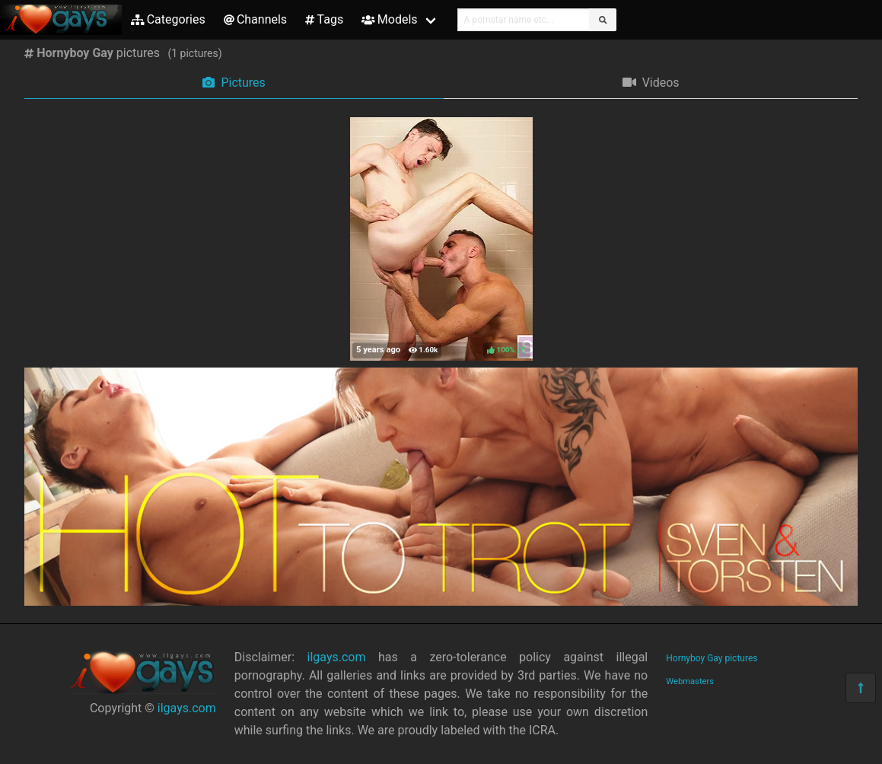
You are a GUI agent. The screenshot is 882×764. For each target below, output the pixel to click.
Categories (168, 19)
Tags (324, 19)
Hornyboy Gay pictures (711, 658)
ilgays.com (187, 708)
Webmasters (690, 681)
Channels (255, 19)
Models (389, 19)
